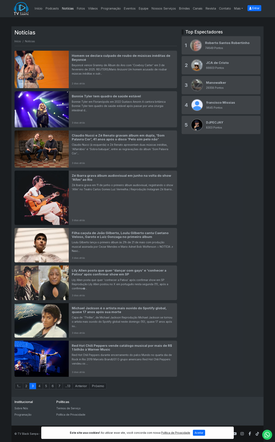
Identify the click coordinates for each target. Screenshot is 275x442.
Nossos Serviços (163, 8)
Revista (210, 8)
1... (19, 386)
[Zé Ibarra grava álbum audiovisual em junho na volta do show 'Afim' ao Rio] (96, 198)
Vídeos (93, 8)
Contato (225, 8)
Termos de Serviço (68, 408)
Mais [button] (237, 8)
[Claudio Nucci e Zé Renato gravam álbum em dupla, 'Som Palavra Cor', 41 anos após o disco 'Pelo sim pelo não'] (96, 149)
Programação (111, 8)
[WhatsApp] (227, 433)
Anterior (81, 386)
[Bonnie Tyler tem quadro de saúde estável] (96, 109)
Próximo (98, 386)
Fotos (81, 8)
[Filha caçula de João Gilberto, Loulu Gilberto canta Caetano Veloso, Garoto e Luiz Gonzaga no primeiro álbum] (96, 245)
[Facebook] (250, 433)
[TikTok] (257, 433)
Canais (197, 8)
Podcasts (52, 8)
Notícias (68, 8)
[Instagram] (242, 433)
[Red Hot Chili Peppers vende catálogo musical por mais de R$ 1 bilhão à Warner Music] (96, 359)
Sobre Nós (21, 408)
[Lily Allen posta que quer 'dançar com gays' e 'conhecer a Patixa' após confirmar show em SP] (96, 282)
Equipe (143, 8)
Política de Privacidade (70, 414)
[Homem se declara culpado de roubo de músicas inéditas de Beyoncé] (96, 69)
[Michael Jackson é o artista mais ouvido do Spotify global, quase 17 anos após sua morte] (96, 320)
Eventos (130, 8)
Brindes (184, 8)
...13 (67, 386)
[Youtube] (234, 433)
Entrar (254, 8)
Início (38, 8)
